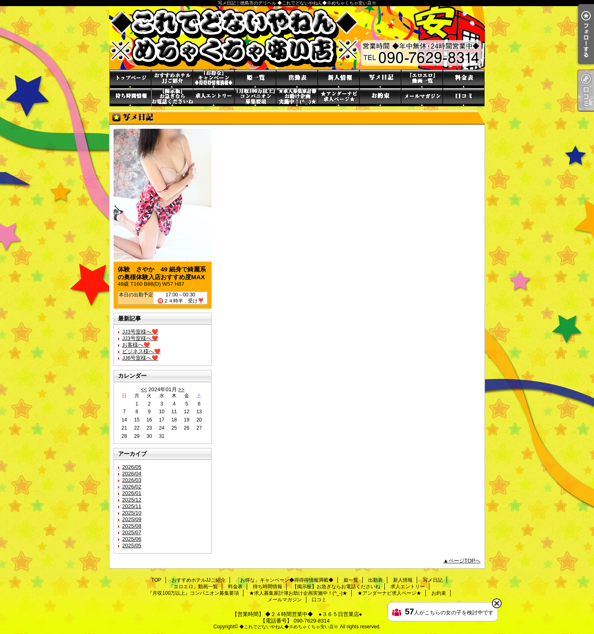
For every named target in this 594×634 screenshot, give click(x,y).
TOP (130, 78)
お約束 (380, 97)
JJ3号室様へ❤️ (140, 332)
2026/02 (131, 487)
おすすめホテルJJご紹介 (172, 78)
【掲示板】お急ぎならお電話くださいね (172, 97)
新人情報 (339, 78)
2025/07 (131, 532)
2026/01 (131, 493)
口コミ (464, 97)
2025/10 (131, 513)
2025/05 (131, 545)
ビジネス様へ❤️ (141, 351)
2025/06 (131, 539)
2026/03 (131, 480)
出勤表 (297, 78)
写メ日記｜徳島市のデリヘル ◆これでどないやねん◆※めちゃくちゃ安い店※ (297, 37)
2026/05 (131, 467)
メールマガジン (422, 97)
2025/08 (131, 526)
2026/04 (131, 473)
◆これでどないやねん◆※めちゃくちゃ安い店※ (288, 626)
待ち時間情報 (130, 97)
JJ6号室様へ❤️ (140, 358)
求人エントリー (213, 97)
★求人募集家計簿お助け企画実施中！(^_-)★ (297, 97)
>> (181, 389)
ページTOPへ (465, 561)
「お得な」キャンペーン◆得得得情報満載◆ (213, 78)
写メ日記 (380, 78)
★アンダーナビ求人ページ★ (339, 97)
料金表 (464, 78)
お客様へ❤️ (136, 345)
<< (144, 389)
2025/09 (131, 519)
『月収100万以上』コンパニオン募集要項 (255, 97)
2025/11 (131, 506)
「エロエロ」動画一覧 (422, 78)
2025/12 (131, 500)
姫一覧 (255, 78)
